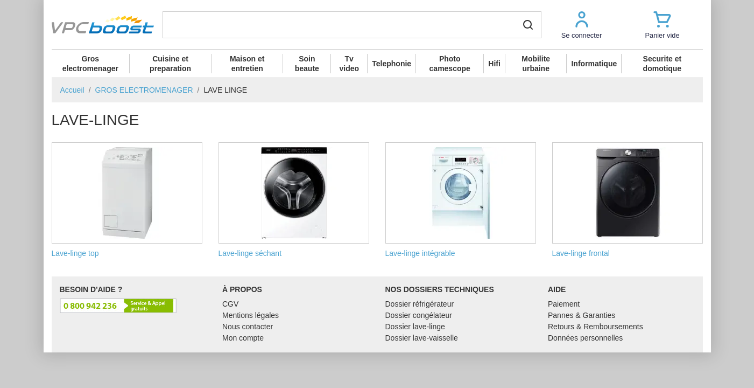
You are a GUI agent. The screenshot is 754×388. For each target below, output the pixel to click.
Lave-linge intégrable (460, 200)
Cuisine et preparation (170, 63)
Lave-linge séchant (294, 200)
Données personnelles (585, 338)
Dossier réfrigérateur (419, 304)
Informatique (594, 63)
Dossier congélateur (419, 315)
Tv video (349, 63)
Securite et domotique (662, 63)
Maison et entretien (247, 63)
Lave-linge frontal (627, 200)
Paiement (564, 304)
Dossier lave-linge (415, 326)
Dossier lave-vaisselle (421, 338)
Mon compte (243, 338)
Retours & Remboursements (595, 326)
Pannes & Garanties (581, 315)
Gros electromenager (90, 63)
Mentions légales (250, 315)
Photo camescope (449, 63)
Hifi (494, 63)
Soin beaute (307, 63)
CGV (230, 304)
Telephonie (391, 63)
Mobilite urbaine (536, 63)
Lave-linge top (127, 200)
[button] (581, 24)
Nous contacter (247, 326)
